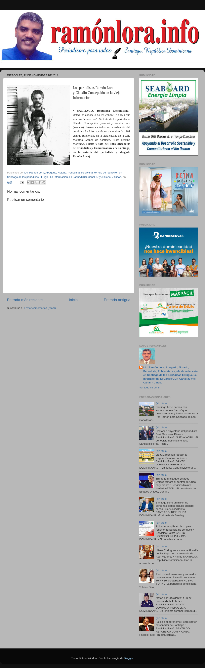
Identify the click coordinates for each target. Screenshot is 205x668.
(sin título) (161, 403)
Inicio (73, 300)
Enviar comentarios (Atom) (40, 307)
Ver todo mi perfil (149, 387)
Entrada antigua (117, 300)
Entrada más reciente (25, 300)
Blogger (128, 658)
